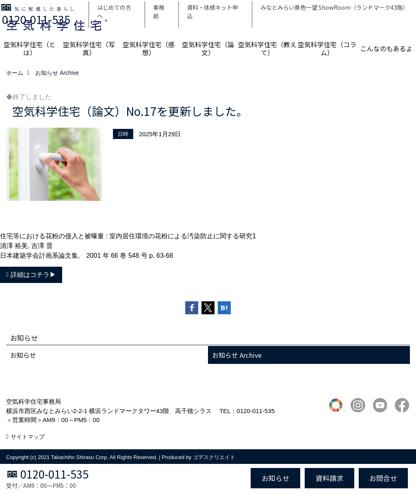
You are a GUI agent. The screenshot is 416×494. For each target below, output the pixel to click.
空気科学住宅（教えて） (267, 48)
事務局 (159, 11)
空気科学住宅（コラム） (327, 48)
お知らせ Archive (237, 355)
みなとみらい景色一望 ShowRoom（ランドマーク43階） (334, 7)
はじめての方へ (114, 11)
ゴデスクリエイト (214, 457)
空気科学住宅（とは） (30, 48)
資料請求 (329, 478)
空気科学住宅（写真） (89, 48)
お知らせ (23, 355)
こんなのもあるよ (386, 48)
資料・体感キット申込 (212, 11)
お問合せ (383, 478)
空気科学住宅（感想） (149, 48)
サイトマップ (28, 436)
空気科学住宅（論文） (208, 48)
